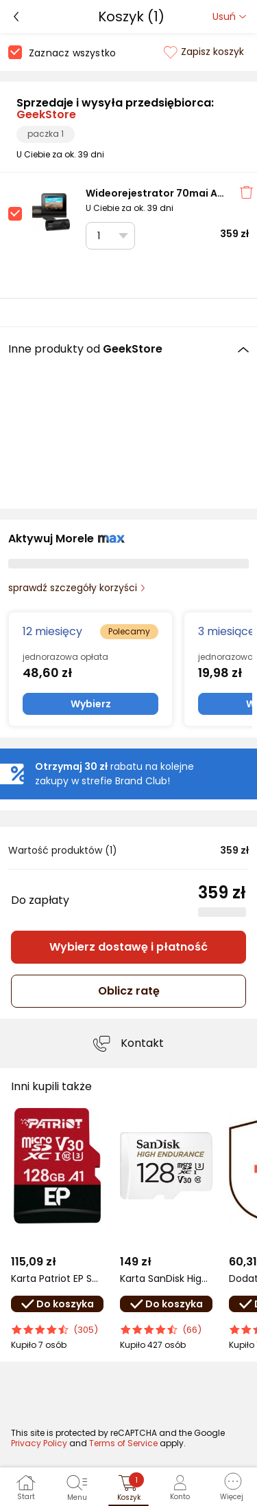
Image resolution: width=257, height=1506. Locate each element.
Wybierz (91, 704)
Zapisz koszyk (204, 52)
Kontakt (142, 1043)
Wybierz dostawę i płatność (128, 947)
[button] (231, 1487)
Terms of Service (123, 1443)
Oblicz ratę (129, 991)
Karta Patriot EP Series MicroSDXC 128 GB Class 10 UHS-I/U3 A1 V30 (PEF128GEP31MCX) (57, 1279)
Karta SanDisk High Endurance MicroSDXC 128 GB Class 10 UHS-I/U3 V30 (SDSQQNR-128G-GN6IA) (166, 1279)
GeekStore (46, 114)
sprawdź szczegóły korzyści (72, 588)
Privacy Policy (39, 1443)
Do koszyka (57, 1304)
